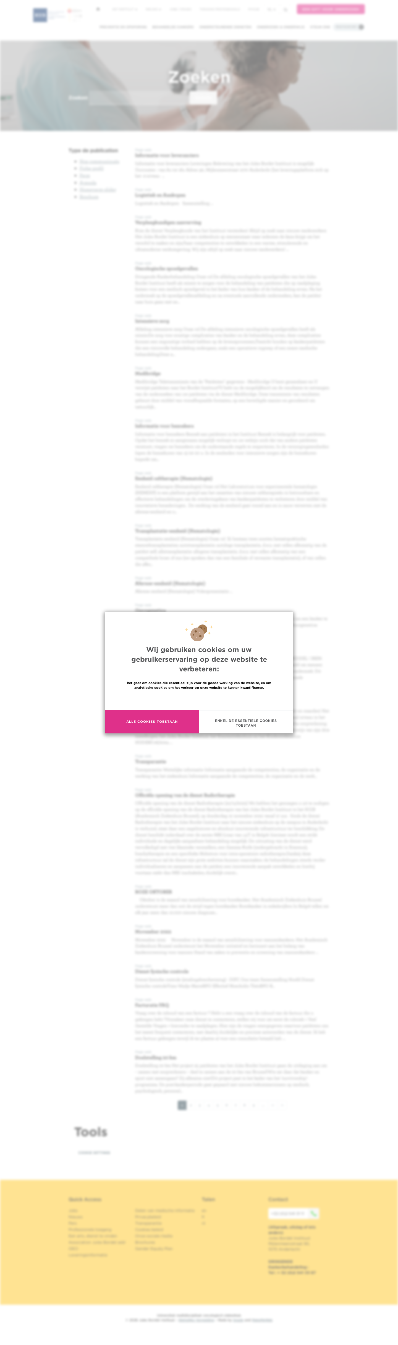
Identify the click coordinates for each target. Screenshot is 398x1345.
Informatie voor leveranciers (167, 155)
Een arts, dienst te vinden (93, 1236)
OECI (73, 1248)
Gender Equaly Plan (154, 1248)
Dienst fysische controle (161, 971)
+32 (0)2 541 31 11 (295, 1213)
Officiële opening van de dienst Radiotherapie (185, 795)
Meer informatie (199, 699)
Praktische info (346, 26)
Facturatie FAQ (152, 1005)
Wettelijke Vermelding (196, 1320)
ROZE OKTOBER (153, 892)
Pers (73, 1223)
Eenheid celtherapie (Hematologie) (174, 478)
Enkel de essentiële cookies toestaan (246, 723)
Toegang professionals (220, 9)
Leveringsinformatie (88, 1255)
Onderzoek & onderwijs (281, 27)
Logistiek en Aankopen (160, 195)
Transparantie (150, 761)
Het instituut (124, 9)
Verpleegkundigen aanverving (168, 222)
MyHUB (253, 9)
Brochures (145, 1242)
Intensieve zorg (152, 321)
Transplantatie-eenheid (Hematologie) (177, 531)
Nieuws (153, 9)
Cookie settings (94, 1153)
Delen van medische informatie (165, 1210)
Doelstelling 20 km (155, 1057)
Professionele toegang (90, 1229)
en (204, 1210)
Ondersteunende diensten (225, 27)
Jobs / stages (180, 9)
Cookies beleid (149, 1229)
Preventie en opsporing (123, 27)
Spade (238, 1320)
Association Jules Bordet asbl (97, 1242)
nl (272, 9)
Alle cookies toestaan (152, 721)
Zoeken (78, 98)
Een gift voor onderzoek (330, 9)
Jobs (73, 1210)
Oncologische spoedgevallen (166, 268)
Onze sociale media (153, 1236)
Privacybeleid (148, 1217)
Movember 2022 (153, 931)
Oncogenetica (150, 610)
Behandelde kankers (173, 27)
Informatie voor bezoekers (164, 426)
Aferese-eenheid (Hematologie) (170, 583)
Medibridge (148, 373)
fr (203, 1217)
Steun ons (320, 27)
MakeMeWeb (262, 1320)
